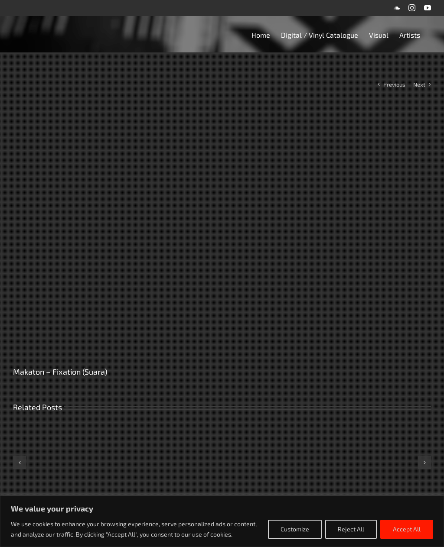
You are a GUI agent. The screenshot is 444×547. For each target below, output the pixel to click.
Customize (295, 529)
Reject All (351, 529)
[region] (222, 521)
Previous (394, 84)
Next (419, 84)
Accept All (407, 529)
